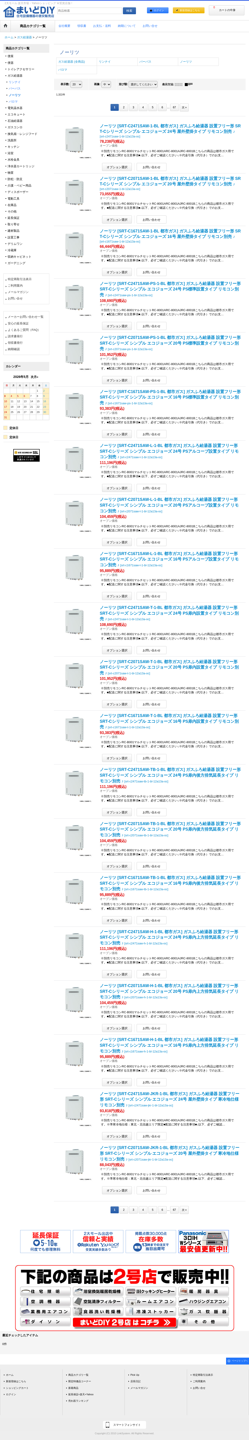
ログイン (159, 10)
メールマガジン (18, 292)
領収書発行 (15, 342)
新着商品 (73, 1388)
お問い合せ (15, 298)
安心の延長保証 (18, 323)
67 (174, 107)
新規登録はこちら (190, 10)
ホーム (10, 1374)
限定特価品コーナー (79, 1381)
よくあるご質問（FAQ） (24, 330)
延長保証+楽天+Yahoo (81, 1394)
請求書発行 (15, 336)
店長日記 (135, 1381)
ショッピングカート (17, 1388)
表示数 (65, 84)
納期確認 (14, 349)
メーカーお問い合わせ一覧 (26, 316)
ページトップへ (240, 1360)
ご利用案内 (15, 285)
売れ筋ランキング (78, 1400)
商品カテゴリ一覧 (78, 1374)
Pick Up (134, 1374)
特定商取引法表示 (20, 279)
